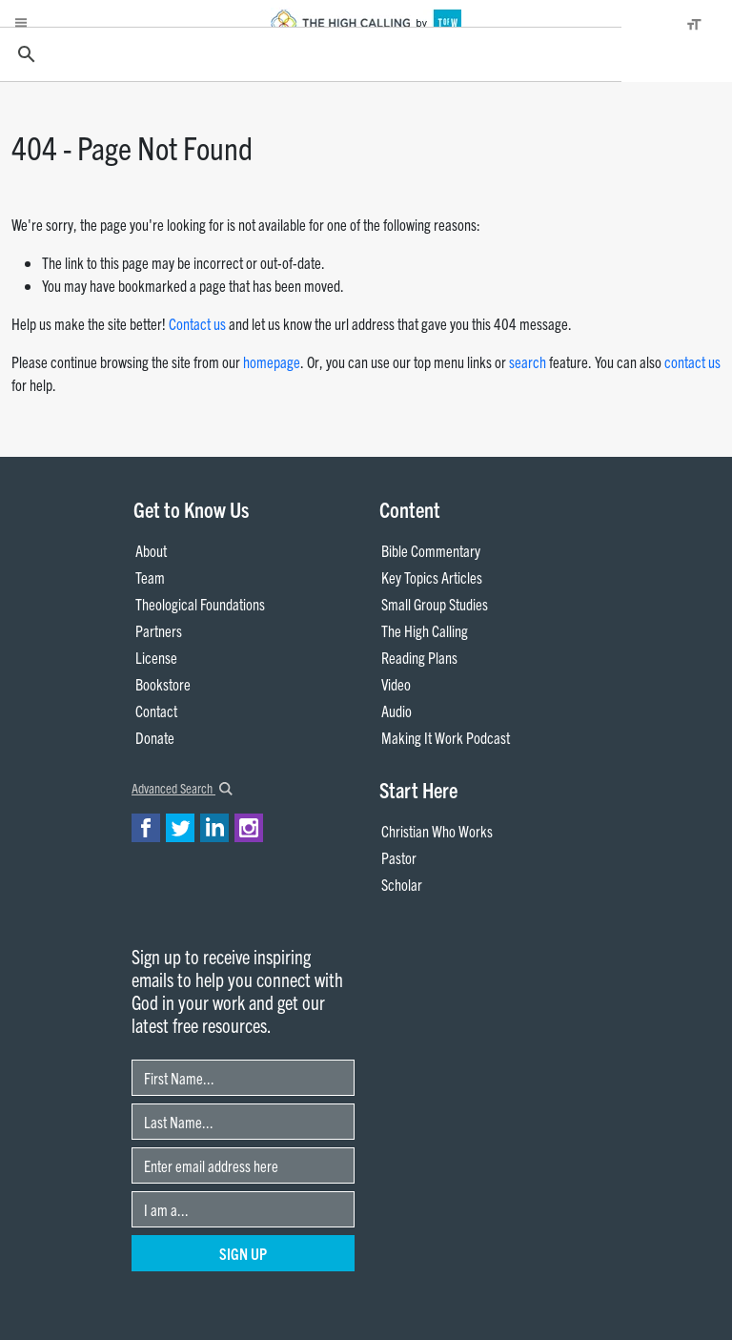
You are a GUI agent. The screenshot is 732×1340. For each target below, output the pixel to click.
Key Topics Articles (431, 577)
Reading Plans (419, 657)
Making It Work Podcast (445, 737)
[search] (307, 54)
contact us (692, 361)
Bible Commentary (430, 550)
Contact (156, 710)
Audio (396, 710)
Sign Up (243, 1253)
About (151, 550)
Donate (154, 737)
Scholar (401, 884)
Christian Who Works (437, 830)
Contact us (197, 323)
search (527, 361)
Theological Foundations (200, 603)
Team (150, 577)
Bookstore (163, 683)
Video (396, 683)
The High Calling (424, 630)
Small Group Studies (434, 603)
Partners (158, 630)
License (156, 657)
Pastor (399, 857)
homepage (271, 361)
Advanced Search (182, 787)
